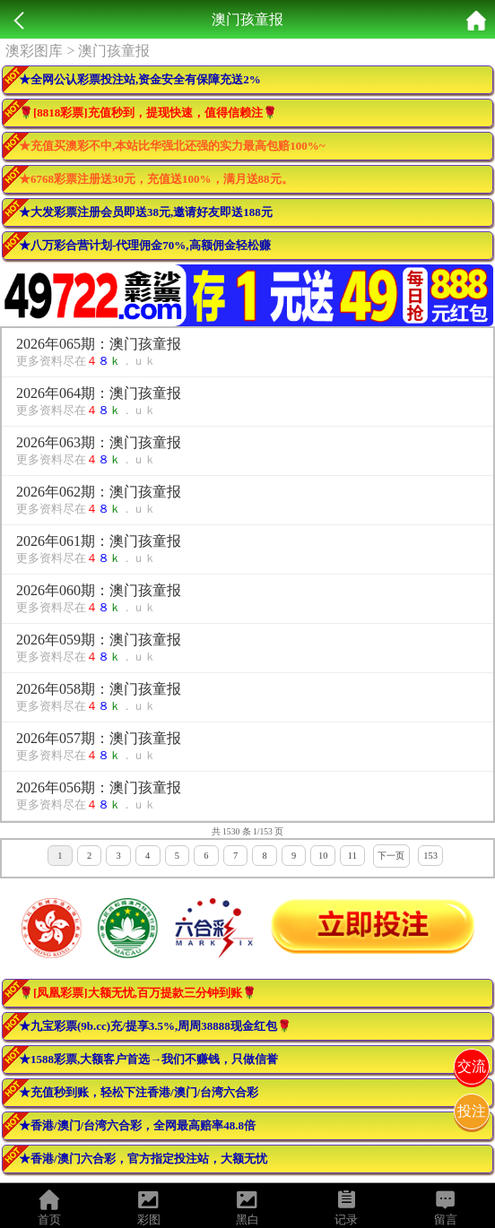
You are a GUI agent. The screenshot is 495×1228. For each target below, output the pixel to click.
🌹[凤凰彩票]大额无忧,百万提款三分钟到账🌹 (137, 992)
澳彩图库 (34, 50)
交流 (471, 1066)
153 (430, 855)
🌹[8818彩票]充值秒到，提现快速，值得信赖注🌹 (148, 112)
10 (322, 855)
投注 (471, 1111)
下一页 (391, 855)
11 (352, 855)
